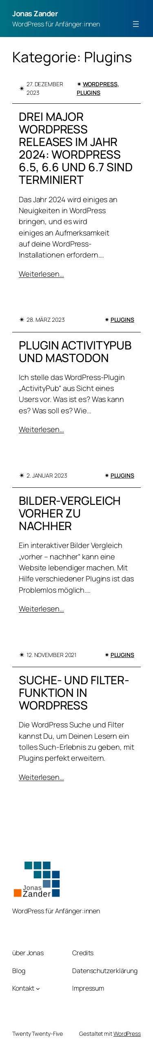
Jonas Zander (35, 13)
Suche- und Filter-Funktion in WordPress (74, 693)
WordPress (100, 84)
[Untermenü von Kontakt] (38, 988)
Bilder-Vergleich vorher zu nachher (70, 513)
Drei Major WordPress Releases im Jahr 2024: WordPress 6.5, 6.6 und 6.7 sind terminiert (76, 148)
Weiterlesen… (41, 274)
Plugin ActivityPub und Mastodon (75, 351)
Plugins (88, 92)
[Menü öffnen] (136, 24)
